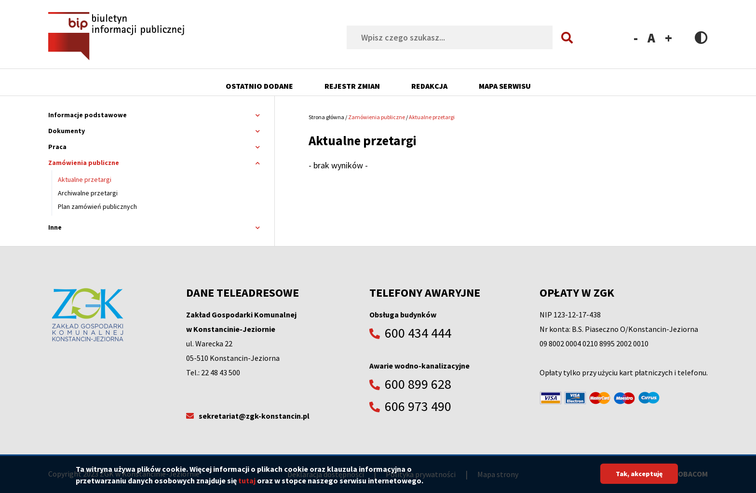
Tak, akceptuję (639, 477)
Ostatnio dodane (259, 86)
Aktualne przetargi (84, 179)
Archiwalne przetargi (88, 193)
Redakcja (429, 86)
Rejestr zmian (352, 86)
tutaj (247, 484)
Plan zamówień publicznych (97, 206)
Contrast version (701, 37)
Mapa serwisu (505, 86)
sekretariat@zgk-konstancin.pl (254, 416)
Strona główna (326, 117)
